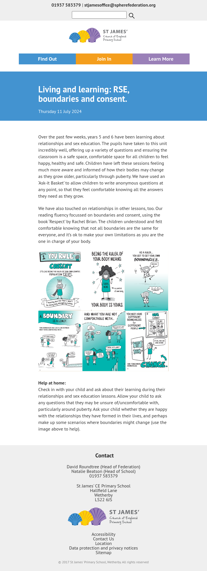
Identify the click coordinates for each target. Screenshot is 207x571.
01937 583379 (66, 5)
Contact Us (103, 539)
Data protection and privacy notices (103, 548)
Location (103, 543)
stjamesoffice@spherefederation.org (120, 5)
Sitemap (103, 552)
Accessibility (103, 534)
